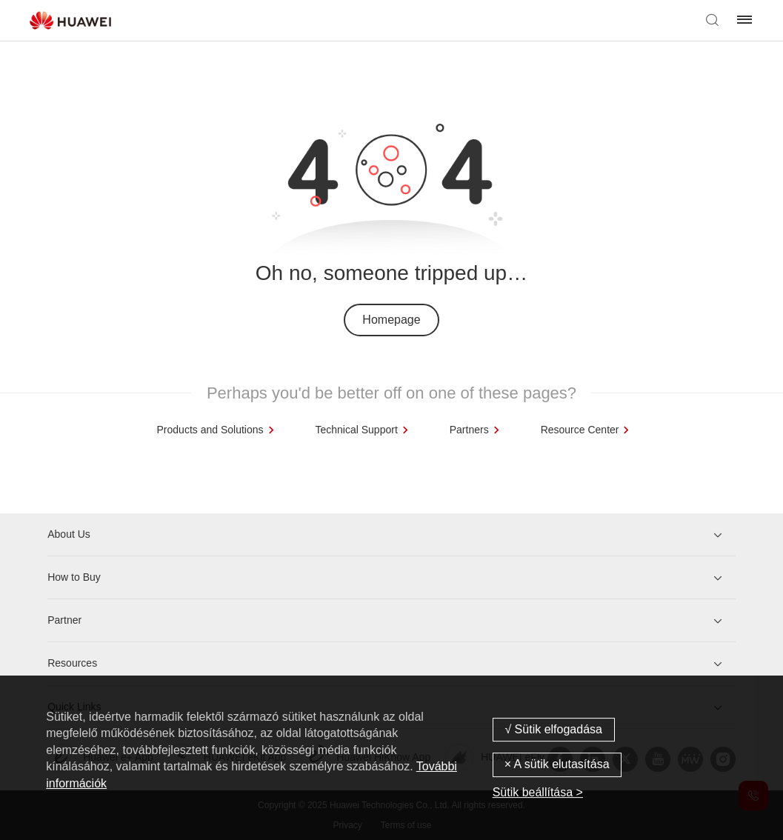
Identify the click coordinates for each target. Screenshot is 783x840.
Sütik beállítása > (538, 792)
